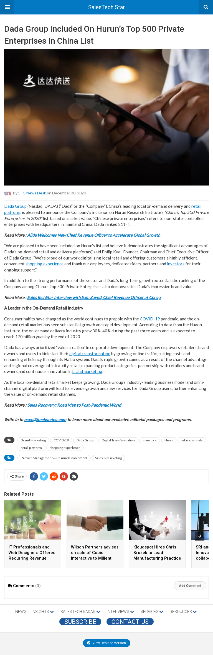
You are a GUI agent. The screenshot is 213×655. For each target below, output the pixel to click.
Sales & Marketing (108, 458)
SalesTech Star (106, 7)
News (168, 440)
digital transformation (89, 353)
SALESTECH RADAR (80, 611)
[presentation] (199, 536)
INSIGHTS (43, 611)
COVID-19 (150, 318)
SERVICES (152, 611)
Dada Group (15, 206)
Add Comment (190, 586)
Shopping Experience (65, 448)
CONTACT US (130, 621)
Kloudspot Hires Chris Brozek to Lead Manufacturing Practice (157, 553)
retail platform (31, 448)
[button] (7, 7)
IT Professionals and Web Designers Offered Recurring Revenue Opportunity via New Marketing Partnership (32, 558)
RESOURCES (183, 611)
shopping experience (45, 263)
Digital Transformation (118, 440)
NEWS (20, 611)
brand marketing (87, 371)
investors (175, 263)
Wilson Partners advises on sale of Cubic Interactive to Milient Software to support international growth (94, 558)
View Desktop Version (106, 643)
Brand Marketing (33, 440)
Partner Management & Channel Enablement (54, 458)
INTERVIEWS (120, 611)
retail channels (192, 440)
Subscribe (80, 621)
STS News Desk (32, 193)
